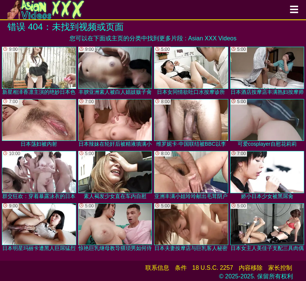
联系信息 (157, 268)
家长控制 (280, 268)
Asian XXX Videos (212, 38)
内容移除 (251, 268)
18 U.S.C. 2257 (212, 268)
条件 (181, 268)
